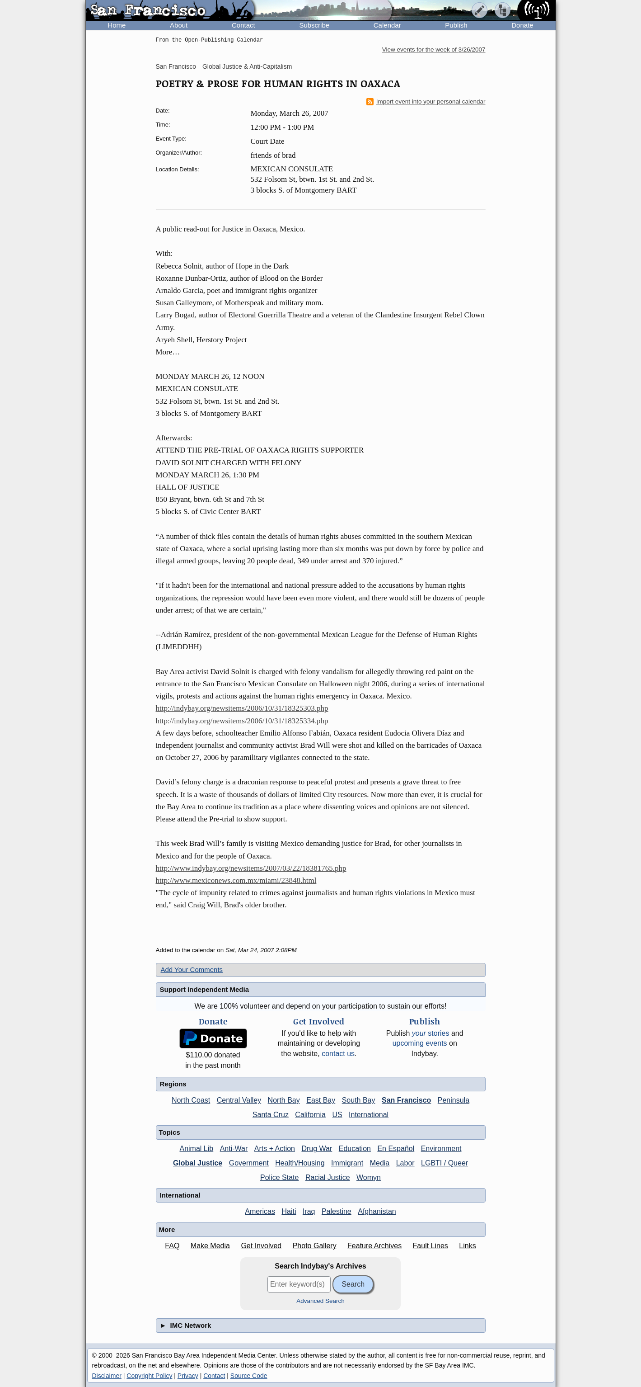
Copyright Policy (149, 1375)
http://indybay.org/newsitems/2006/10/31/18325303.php (242, 708)
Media (380, 1163)
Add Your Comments (192, 969)
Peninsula (453, 1100)
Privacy (188, 1375)
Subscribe (314, 25)
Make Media (210, 1246)
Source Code (248, 1375)
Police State (279, 1177)
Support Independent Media (204, 989)
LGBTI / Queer (444, 1163)
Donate (522, 25)
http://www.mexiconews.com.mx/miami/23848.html (236, 880)
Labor (405, 1163)
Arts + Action (274, 1148)
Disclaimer (107, 1375)
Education (355, 1148)
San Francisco (176, 66)
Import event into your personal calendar (426, 101)
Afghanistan (377, 1211)
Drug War (316, 1148)
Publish (456, 25)
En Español (395, 1148)
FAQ (172, 1246)
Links (467, 1246)
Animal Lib (196, 1148)
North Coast (191, 1100)
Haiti (288, 1211)
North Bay (284, 1100)
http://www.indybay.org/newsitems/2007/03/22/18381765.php (251, 868)
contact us (338, 1053)
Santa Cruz (271, 1114)
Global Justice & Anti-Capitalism (247, 66)
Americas (260, 1211)
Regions (173, 1084)
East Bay (320, 1100)
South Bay (358, 1100)
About (178, 25)
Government (249, 1163)
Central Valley (239, 1100)
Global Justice (197, 1163)
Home (117, 25)
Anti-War (234, 1148)
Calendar (387, 25)
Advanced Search (320, 1300)
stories (430, 1033)
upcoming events (420, 1043)
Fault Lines (430, 1246)
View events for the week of (434, 49)
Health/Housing (299, 1163)
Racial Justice (327, 1177)
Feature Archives (374, 1246)
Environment (441, 1148)
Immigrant (347, 1163)
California (310, 1114)
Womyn (368, 1177)
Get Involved (261, 1246)
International (368, 1114)
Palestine (336, 1211)
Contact (243, 25)
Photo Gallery (315, 1246)
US (337, 1114)
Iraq (309, 1211)
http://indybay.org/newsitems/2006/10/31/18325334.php (242, 721)
